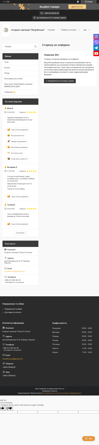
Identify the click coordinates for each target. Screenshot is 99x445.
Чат (88, 438)
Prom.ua (61, 389)
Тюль (6, 62)
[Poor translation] (9, 408)
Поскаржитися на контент (52, 393)
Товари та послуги (68, 30)
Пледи (7, 73)
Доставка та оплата (13, 312)
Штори (7, 68)
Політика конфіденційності (71, 393)
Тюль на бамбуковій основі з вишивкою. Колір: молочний (18, 215)
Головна (51, 30)
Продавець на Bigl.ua (49, 391)
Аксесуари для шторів (13, 79)
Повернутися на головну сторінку (61, 81)
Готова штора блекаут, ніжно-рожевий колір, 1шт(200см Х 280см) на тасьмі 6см (21, 178)
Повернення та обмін (13, 309)
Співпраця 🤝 (9, 92)
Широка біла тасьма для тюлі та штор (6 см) (19, 185)
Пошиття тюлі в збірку (16, 189)
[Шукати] (35, 46)
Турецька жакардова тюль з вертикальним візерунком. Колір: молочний (20, 120)
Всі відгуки (20, 233)
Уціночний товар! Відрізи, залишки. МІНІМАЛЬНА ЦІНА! (18, 85)
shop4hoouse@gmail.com (14, 271)
